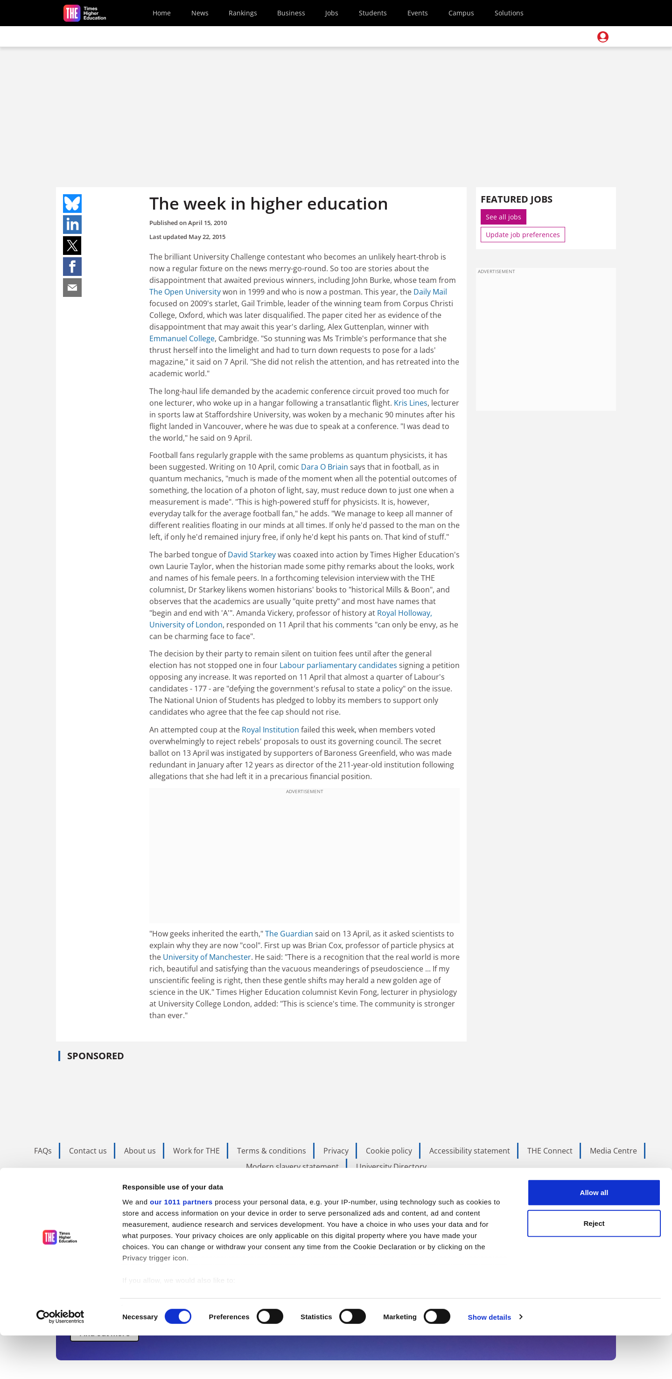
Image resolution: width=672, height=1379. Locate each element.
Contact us (88, 1151)
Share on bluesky (72, 203)
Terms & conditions (271, 1151)
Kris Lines (410, 403)
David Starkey (252, 554)
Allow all (594, 1236)
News (200, 12)
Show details (489, 1361)
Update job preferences (523, 234)
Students (373, 12)
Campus (461, 12)
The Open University (185, 292)
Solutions (509, 12)
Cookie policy (389, 1151)
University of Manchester (207, 957)
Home (162, 12)
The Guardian (289, 934)
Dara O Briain (324, 467)
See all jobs (503, 216)
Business (291, 12)
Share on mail (72, 287)
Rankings (243, 12)
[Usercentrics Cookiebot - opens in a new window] (60, 1361)
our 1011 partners (181, 1246)
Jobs (331, 12)
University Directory (391, 1166)
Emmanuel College (182, 338)
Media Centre (613, 1151)
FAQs (43, 1151)
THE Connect (550, 1151)
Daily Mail (430, 292)
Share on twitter (72, 245)
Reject (593, 1267)
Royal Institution (270, 730)
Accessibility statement (469, 1151)
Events (417, 12)
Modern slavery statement (292, 1166)
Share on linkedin (72, 224)
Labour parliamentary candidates (338, 665)
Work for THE (196, 1151)
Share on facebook (72, 266)
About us (140, 1151)
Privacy (336, 1151)
